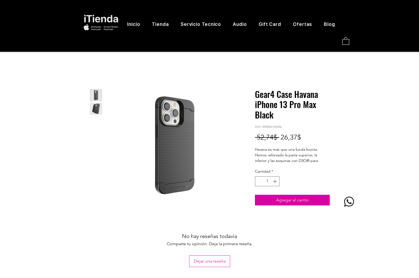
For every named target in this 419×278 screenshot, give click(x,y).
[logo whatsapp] (349, 202)
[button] (345, 41)
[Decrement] (259, 181)
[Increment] (275, 181)
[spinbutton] (267, 181)
